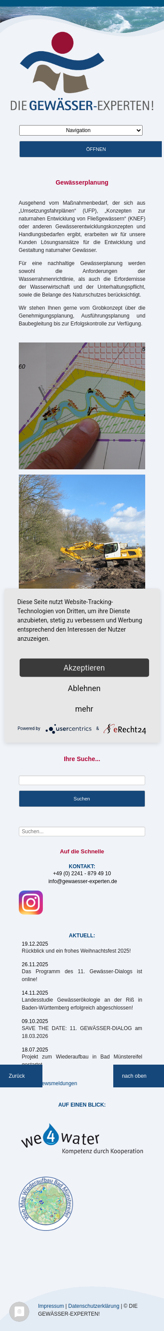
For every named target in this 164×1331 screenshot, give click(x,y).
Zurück (17, 1076)
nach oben (134, 1076)
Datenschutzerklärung (93, 1306)
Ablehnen (84, 687)
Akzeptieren (84, 667)
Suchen (81, 798)
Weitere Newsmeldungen (48, 1083)
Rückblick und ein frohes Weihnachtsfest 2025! (76, 951)
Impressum (51, 1306)
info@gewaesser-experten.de (83, 881)
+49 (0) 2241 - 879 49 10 (82, 873)
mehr (84, 708)
